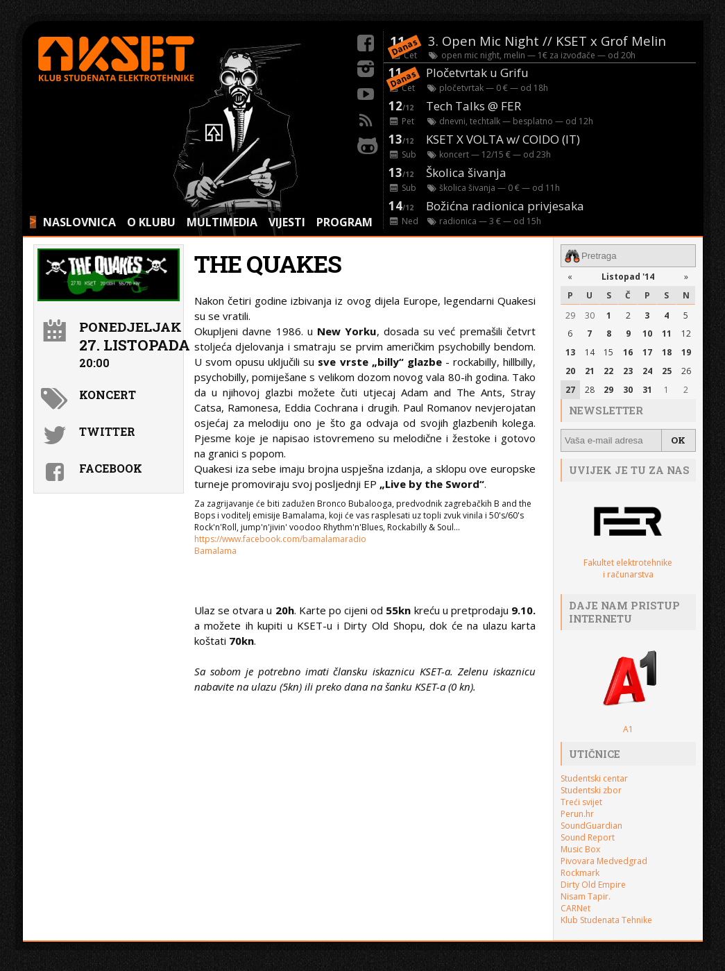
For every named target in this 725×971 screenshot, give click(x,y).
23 (628, 371)
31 (647, 390)
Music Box (580, 849)
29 (570, 315)
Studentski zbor (591, 790)
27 (570, 390)
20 (570, 371)
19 (686, 352)
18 (667, 352)
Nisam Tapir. (586, 896)
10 (647, 333)
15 (608, 352)
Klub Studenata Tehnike (606, 920)
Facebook (110, 468)
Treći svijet (581, 802)
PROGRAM (344, 222)
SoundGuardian (591, 825)
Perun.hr (577, 814)
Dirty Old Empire (593, 884)
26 (686, 371)
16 (628, 352)
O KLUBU (151, 222)
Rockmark (580, 873)
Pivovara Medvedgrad (604, 861)
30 (590, 315)
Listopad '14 (628, 276)
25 (667, 371)
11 (667, 333)
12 (686, 333)
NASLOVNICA (79, 222)
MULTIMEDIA (222, 222)
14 (590, 352)
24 (647, 371)
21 (590, 371)
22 (608, 371)
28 (590, 390)
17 (647, 352)
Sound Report (588, 837)
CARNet (575, 908)
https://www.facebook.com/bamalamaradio (280, 539)
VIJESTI (286, 222)
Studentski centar (594, 778)
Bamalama (215, 551)
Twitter (107, 431)
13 (570, 352)
